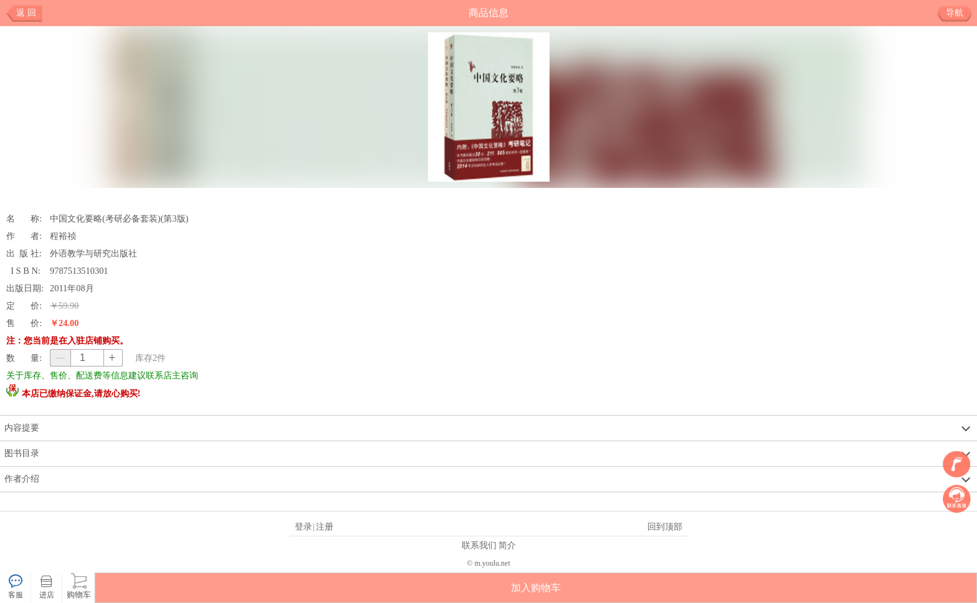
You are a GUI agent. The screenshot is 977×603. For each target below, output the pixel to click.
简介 (507, 545)
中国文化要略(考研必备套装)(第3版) (119, 218)
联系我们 (479, 545)
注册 (324, 526)
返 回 (26, 12)
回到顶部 (664, 526)
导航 (959, 13)
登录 (303, 526)
